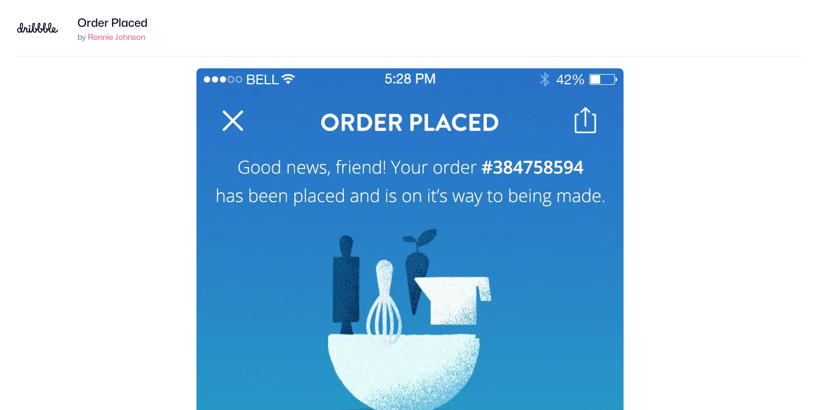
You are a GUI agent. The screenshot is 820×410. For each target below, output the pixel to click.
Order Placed (112, 23)
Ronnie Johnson (116, 37)
